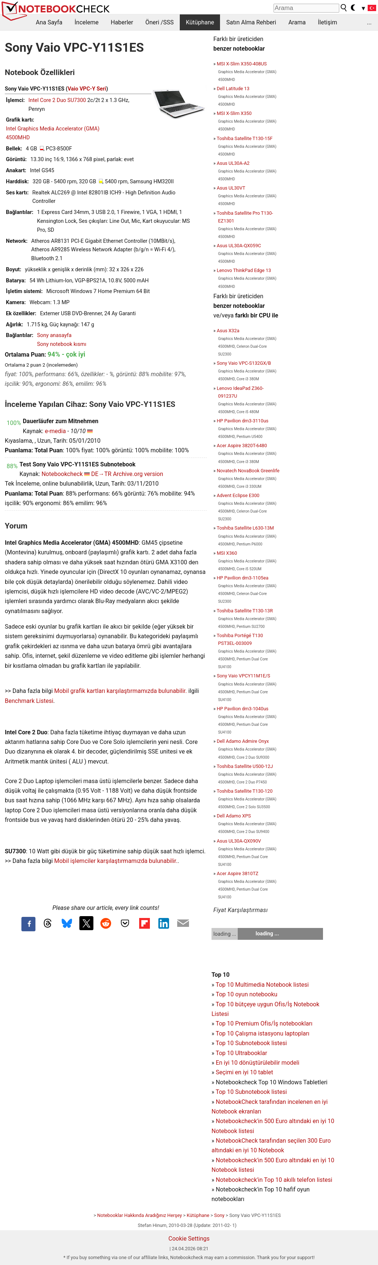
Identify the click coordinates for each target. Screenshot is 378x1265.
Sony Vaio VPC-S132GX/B (244, 363)
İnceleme (87, 22)
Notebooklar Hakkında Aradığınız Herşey (139, 1215)
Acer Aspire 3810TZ (237, 873)
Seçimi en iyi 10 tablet (244, 1072)
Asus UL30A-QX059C (239, 245)
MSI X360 (227, 553)
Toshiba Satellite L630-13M (245, 528)
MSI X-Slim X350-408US (242, 64)
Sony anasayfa (54, 335)
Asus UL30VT (231, 188)
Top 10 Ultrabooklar (241, 1053)
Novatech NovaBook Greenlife (248, 470)
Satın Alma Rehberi (251, 22)
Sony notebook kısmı (61, 344)
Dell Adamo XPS (234, 816)
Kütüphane (200, 22)
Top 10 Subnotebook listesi (251, 1043)
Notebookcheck (62, 473)
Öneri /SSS (159, 22)
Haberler (122, 22)
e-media (55, 431)
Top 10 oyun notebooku (246, 994)
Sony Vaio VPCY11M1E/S (243, 676)
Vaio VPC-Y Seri (87, 89)
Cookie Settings (189, 1238)
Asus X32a (228, 330)
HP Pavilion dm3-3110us (242, 421)
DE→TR (101, 473)
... (369, 22)
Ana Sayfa (49, 22)
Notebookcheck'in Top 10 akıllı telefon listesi (274, 1179)
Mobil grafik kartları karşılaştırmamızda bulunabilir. (120, 690)
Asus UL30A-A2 (233, 163)
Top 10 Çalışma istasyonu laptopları (262, 1033)
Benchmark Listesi (29, 700)
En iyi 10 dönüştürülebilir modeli (257, 1062)
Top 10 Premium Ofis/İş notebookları (264, 1023)
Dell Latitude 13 (233, 88)
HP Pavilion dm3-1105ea (242, 578)
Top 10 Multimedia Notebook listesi (262, 984)
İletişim (327, 22)
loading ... (224, 934)
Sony (219, 1215)
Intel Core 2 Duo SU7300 (57, 100)
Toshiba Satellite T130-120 (245, 791)
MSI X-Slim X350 (234, 113)
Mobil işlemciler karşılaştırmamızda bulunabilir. (116, 860)
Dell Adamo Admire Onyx (243, 741)
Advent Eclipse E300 (238, 495)
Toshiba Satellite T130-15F (244, 138)
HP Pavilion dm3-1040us (242, 708)
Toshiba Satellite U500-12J (245, 766)
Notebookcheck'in (240, 1160)
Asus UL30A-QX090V (239, 841)
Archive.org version (138, 473)
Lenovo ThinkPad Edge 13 (244, 270)
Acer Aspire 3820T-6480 (242, 445)
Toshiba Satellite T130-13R (245, 610)
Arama (297, 22)
